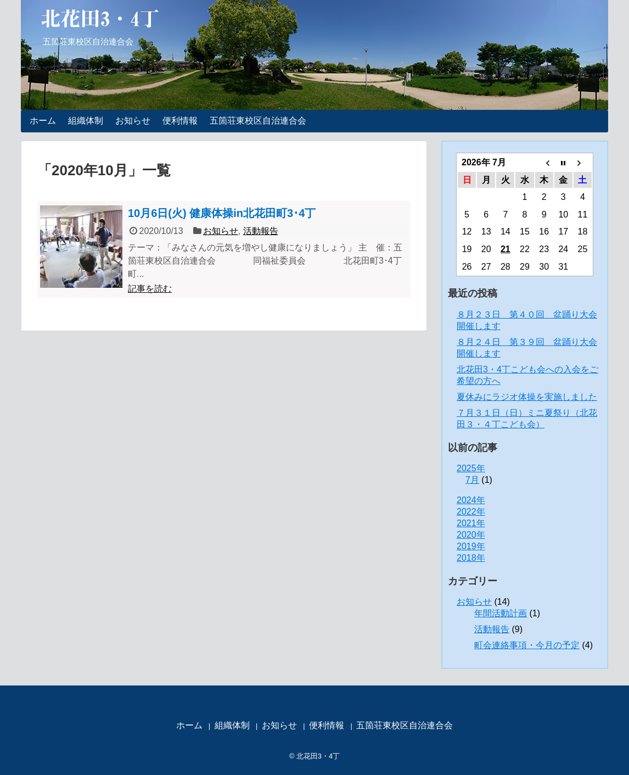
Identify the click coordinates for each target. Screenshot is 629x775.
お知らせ (132, 120)
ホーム (43, 120)
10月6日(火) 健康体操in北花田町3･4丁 (222, 213)
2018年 (471, 557)
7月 (472, 479)
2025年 (471, 468)
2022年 (471, 511)
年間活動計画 (500, 613)
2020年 (471, 534)
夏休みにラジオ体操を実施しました (527, 397)
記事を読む (150, 288)
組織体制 (85, 120)
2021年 (471, 523)
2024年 (471, 500)
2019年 (471, 546)
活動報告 (260, 231)
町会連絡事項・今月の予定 (527, 645)
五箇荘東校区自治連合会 (258, 120)
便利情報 (180, 120)
